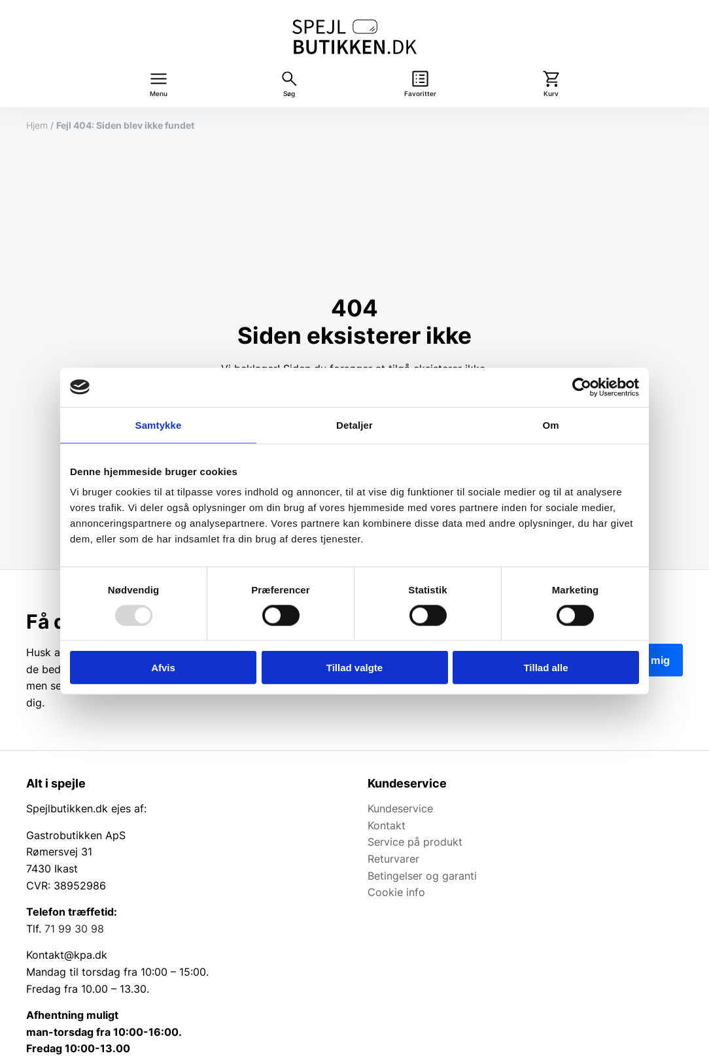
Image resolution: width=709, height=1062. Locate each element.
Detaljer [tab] (354, 424)
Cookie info (396, 892)
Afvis (163, 667)
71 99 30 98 (74, 928)
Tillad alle (545, 667)
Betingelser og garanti (422, 875)
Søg (289, 93)
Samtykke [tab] (158, 424)
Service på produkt (415, 841)
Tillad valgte (354, 667)
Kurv (551, 93)
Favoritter (420, 93)
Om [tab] (550, 424)
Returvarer (393, 858)
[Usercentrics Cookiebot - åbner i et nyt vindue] (582, 387)
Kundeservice (400, 808)
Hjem (37, 125)
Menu (158, 93)
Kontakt (387, 825)
